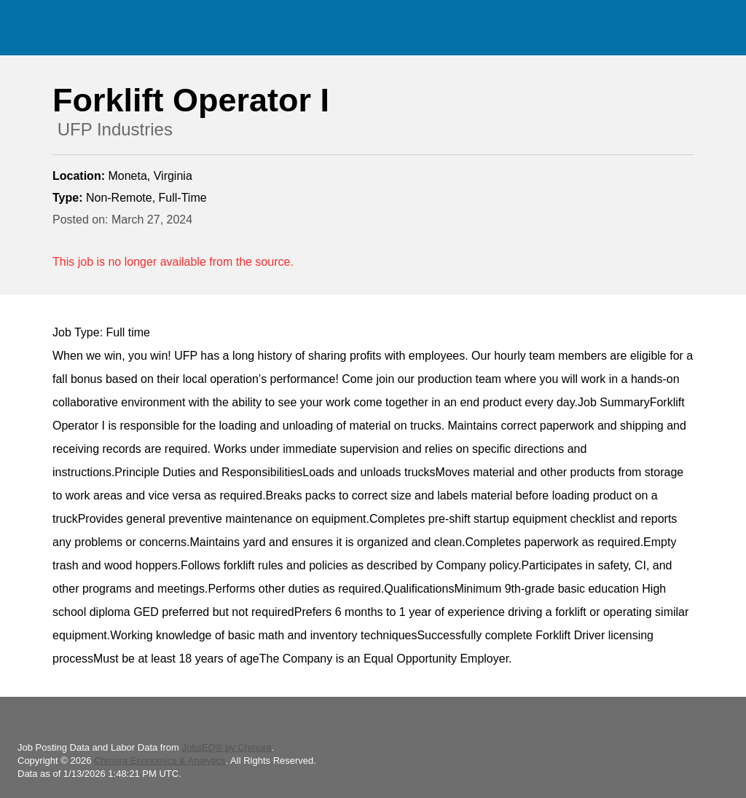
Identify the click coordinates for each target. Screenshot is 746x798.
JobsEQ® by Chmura (226, 747)
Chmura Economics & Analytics (160, 760)
